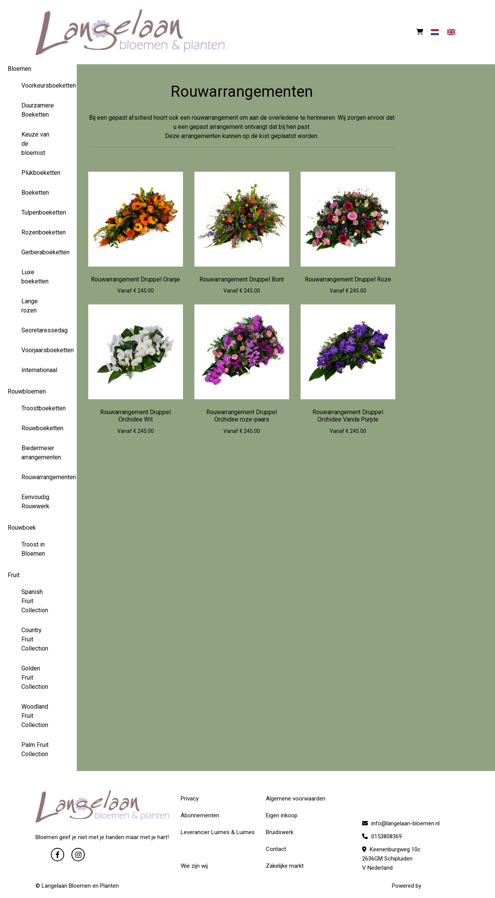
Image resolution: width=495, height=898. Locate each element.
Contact (276, 849)
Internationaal (38, 370)
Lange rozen (29, 306)
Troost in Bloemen (33, 549)
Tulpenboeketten (38, 212)
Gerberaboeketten (38, 252)
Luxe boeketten (35, 276)
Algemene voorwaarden (295, 798)
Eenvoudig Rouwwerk (35, 501)
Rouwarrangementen (38, 477)
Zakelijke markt (285, 865)
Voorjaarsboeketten (38, 350)
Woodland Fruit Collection (34, 716)
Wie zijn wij (194, 865)
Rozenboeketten (38, 232)
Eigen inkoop (282, 815)
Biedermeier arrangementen (38, 452)
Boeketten (35, 192)
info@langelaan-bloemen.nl (401, 823)
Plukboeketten (38, 172)
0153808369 (382, 836)
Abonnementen (200, 815)
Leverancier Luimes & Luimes (218, 832)
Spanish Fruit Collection (34, 601)
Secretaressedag (38, 330)
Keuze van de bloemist (35, 143)
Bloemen (19, 68)
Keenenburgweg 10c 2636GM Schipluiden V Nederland (391, 858)
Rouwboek (22, 527)
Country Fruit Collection (34, 639)
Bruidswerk (279, 832)
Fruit (13, 575)
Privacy (190, 798)
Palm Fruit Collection (35, 749)
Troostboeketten (38, 408)
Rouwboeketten (38, 428)
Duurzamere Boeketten (37, 110)
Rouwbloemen (27, 391)
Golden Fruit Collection (34, 677)
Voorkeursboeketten (38, 85)
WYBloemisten (441, 885)
